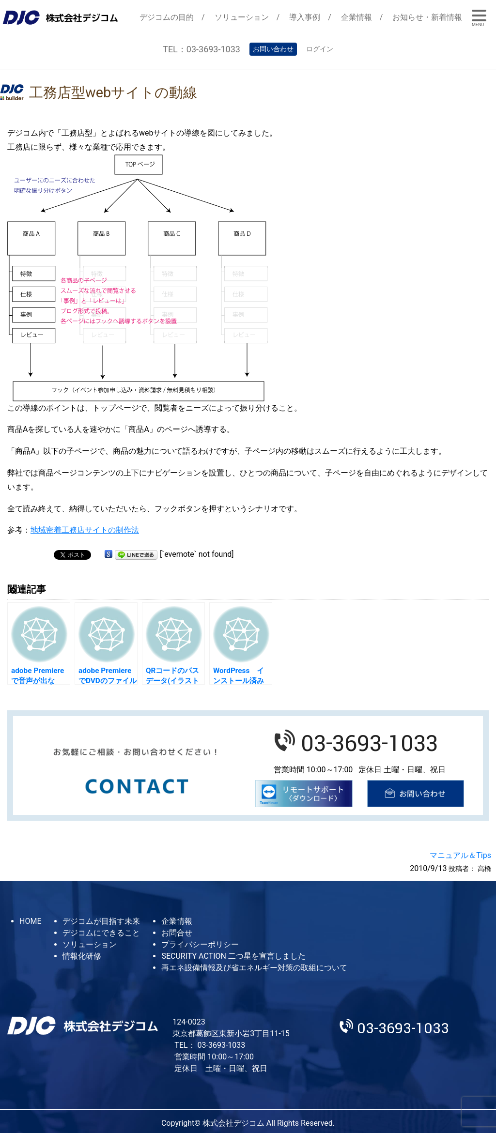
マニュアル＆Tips (460, 855)
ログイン (319, 49)
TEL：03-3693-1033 (201, 49)
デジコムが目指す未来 (101, 921)
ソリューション (242, 17)
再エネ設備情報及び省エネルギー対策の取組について (254, 967)
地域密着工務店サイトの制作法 (85, 530)
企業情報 (356, 17)
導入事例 (304, 17)
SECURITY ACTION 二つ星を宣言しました (233, 956)
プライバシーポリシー (200, 944)
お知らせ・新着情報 (427, 17)
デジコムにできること (101, 932)
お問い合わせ (273, 49)
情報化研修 (81, 956)
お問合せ (176, 932)
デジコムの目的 (167, 17)
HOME (30, 921)
